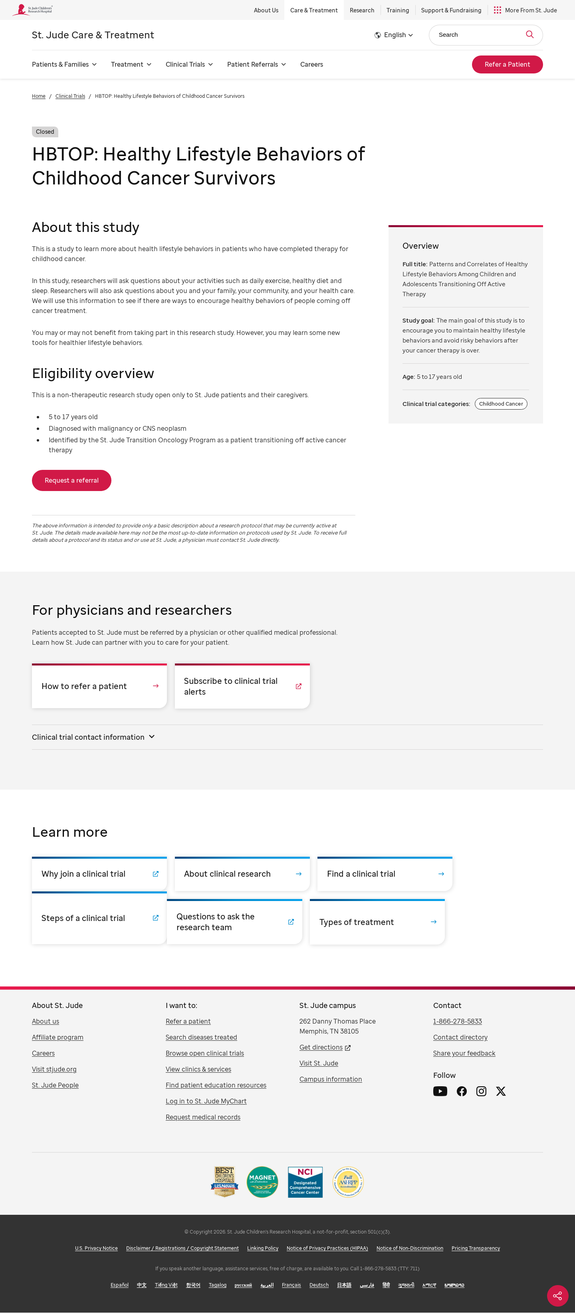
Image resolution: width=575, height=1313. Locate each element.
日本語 (344, 1285)
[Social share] (558, 1296)
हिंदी (386, 1285)
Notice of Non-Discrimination (410, 1248)
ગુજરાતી (406, 1285)
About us (45, 1021)
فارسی (367, 1285)
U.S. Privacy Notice (96, 1248)
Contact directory (460, 1037)
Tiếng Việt (166, 1285)
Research (362, 10)
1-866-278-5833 (457, 1021)
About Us (266, 10)
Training (398, 10)
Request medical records (203, 1117)
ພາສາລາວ (454, 1285)
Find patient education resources (216, 1085)
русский (243, 1285)
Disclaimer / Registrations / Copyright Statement (182, 1248)
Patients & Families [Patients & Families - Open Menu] (60, 64)
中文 (142, 1285)
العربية (267, 1285)
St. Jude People (55, 1085)
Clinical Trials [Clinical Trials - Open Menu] (185, 64)
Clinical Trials (70, 96)
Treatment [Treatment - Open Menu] (127, 64)
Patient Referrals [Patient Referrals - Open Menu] (252, 64)
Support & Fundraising (451, 10)
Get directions (321, 1047)
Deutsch (319, 1285)
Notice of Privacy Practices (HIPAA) (327, 1248)
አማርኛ (429, 1285)
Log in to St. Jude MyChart (206, 1101)
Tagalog (217, 1285)
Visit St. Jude (318, 1063)
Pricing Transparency (476, 1248)
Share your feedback (464, 1053)
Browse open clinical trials (205, 1053)
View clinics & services (198, 1069)
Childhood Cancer (501, 403)
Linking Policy (262, 1248)
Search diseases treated (201, 1037)
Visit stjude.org (54, 1069)
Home (39, 96)
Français (291, 1285)
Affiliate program (57, 1037)
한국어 (193, 1285)
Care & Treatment (314, 10)
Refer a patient (188, 1021)
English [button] (395, 34)
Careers (311, 64)
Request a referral (72, 480)
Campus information (330, 1079)
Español (120, 1285)
